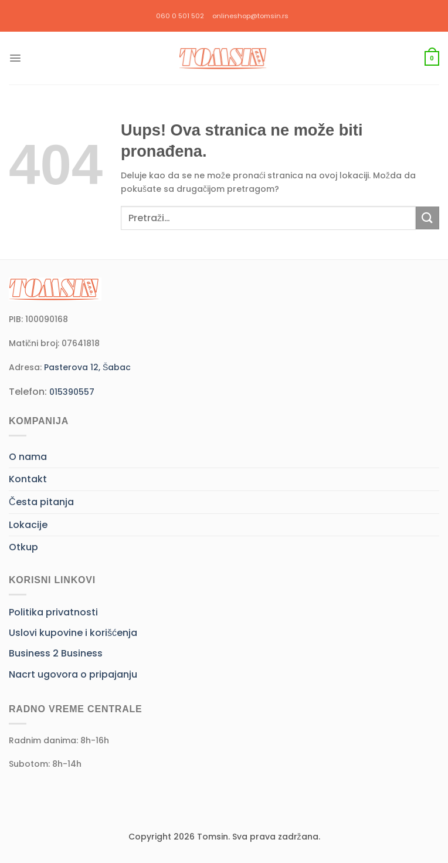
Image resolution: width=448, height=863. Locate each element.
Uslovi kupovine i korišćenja (73, 632)
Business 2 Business (56, 653)
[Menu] (15, 58)
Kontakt (28, 479)
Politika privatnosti (53, 612)
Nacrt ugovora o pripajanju (73, 674)
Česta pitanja (41, 502)
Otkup (23, 547)
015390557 (71, 392)
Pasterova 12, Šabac (87, 367)
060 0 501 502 (180, 16)
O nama (28, 456)
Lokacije (28, 525)
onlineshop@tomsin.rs (250, 16)
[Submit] (427, 218)
